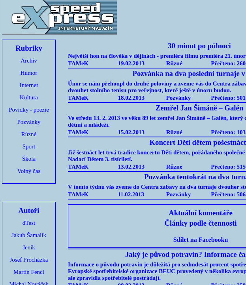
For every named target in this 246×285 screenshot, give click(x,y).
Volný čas (28, 171)
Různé (28, 134)
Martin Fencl (28, 272)
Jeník (29, 247)
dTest (29, 223)
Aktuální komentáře (201, 213)
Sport (29, 146)
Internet (29, 85)
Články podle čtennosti (201, 223)
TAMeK (78, 63)
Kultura (29, 97)
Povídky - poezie (29, 109)
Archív (29, 60)
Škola (29, 159)
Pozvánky (28, 122)
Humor (29, 73)
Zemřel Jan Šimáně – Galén (199, 108)
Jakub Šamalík (28, 235)
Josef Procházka (28, 259)
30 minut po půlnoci (199, 46)
